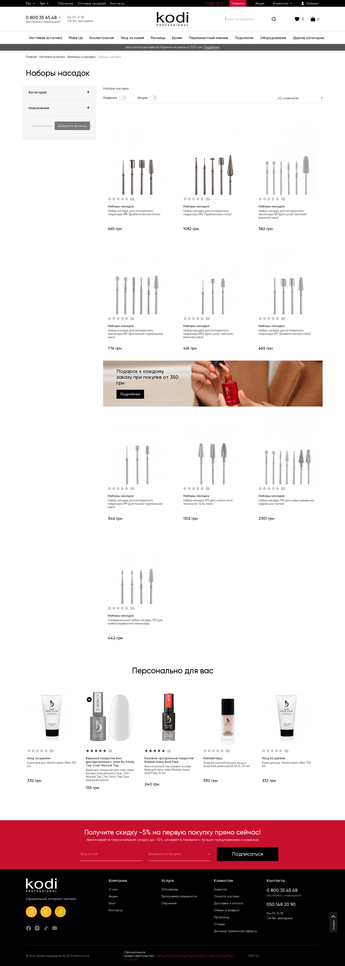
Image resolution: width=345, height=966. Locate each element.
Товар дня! (214, 3)
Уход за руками (38, 758)
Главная (31, 57)
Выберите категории (179, 854)
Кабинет (310, 3)
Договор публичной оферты (235, 931)
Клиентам (280, 3)
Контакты (117, 3)
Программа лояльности (179, 896)
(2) (110, 751)
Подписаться (247, 854)
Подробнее (212, 47)
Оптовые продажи (92, 3)
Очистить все (41, 126)
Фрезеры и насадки (81, 57)
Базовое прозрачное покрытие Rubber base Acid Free (169, 760)
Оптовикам (169, 889)
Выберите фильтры (72, 126)
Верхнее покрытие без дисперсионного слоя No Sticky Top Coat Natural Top (110, 761)
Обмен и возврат (227, 910)
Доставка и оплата (228, 903)
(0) (132, 199)
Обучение (65, 3)
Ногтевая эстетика (52, 57)
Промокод (221, 917)
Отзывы (219, 924)
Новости (220, 889)
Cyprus (160, 955)
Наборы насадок (121, 206)
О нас (113, 889)
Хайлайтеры (212, 758)
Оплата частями (226, 896)
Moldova (218, 955)
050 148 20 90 (281, 904)
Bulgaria (185, 955)
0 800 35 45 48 (43, 19)
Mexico (206, 955)
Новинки (238, 3)
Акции (259, 3)
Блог (112, 903)
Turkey (195, 955)
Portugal (172, 955)
